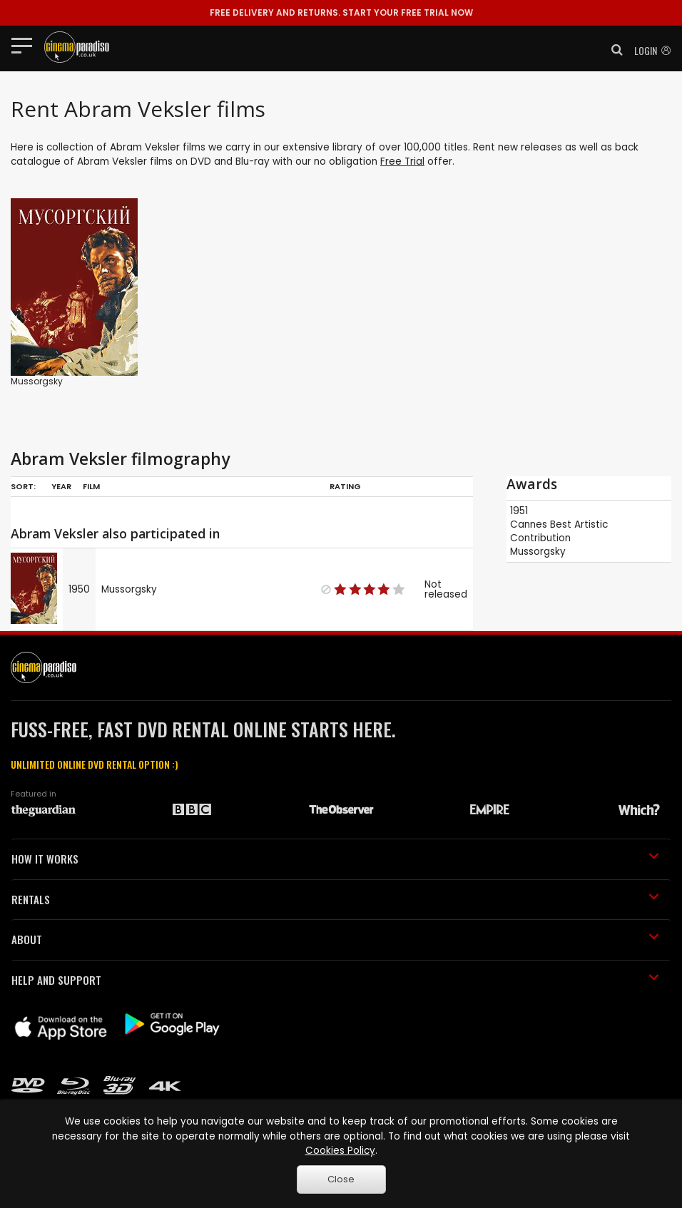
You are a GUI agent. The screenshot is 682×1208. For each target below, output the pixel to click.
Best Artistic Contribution (559, 531)
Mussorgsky (37, 381)
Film (91, 486)
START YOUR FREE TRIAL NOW (341, 12)
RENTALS (335, 899)
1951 (519, 511)
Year (61, 486)
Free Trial (402, 161)
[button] (613, 50)
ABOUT (335, 939)
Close (341, 1179)
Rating (345, 486)
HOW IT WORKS (335, 858)
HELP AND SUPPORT (335, 980)
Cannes (528, 524)
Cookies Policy (340, 1150)
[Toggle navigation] (26, 45)
